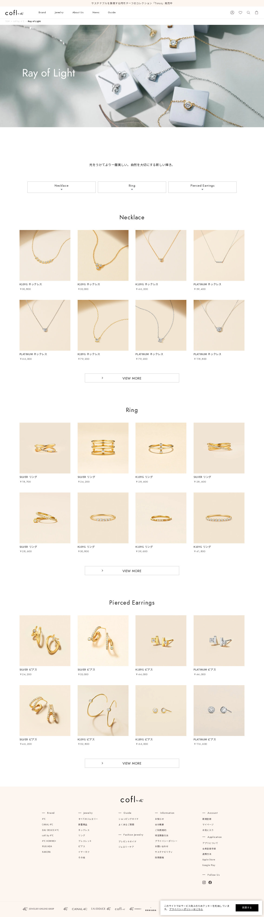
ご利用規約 (160, 830)
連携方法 (206, 854)
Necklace (61, 185)
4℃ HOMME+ (49, 841)
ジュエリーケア (126, 847)
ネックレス (83, 830)
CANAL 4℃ (47, 824)
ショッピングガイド (129, 819)
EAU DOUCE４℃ (50, 830)
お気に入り (208, 830)
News (95, 12)
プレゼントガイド (127, 841)
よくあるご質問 (126, 824)
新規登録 (206, 819)
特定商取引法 (161, 835)
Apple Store (208, 860)
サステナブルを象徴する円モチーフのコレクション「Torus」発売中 (131, 3)
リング (81, 835)
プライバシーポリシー (166, 841)
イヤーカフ (83, 852)
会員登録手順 (209, 849)
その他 (81, 857)
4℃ (44, 819)
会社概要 (159, 824)
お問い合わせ (161, 846)
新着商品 (82, 824)
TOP (7, 21)
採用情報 (159, 857)
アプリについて (210, 843)
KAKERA (46, 852)
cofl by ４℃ (18, 21)
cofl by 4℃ (47, 835)
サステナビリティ (164, 852)
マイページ (208, 824)
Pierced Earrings (202, 185)
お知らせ (159, 819)
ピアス (81, 846)
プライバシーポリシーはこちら (186, 909)
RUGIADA (47, 846)
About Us (78, 12)
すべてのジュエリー (88, 819)
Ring (132, 185)
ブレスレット (85, 841)
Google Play (208, 865)
